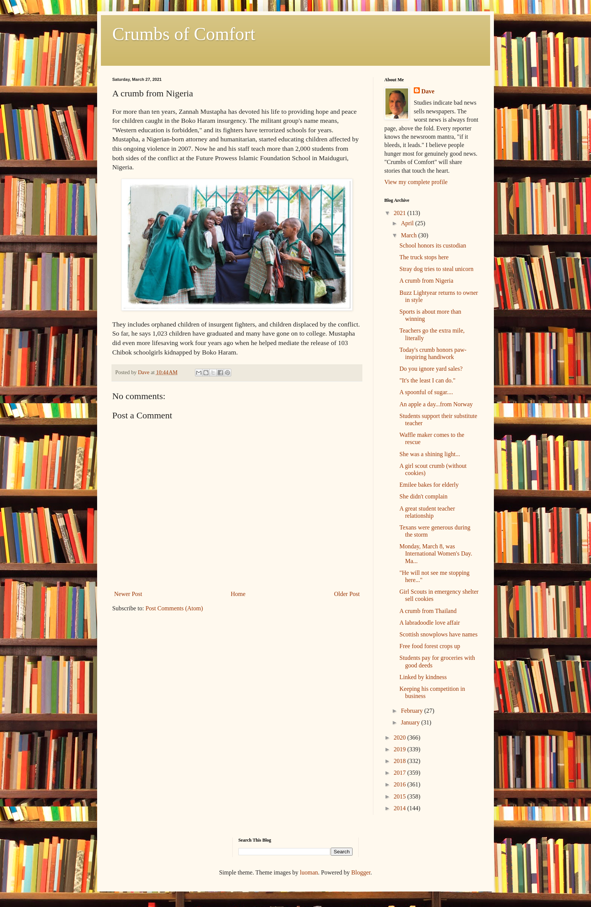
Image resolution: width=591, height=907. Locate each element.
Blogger (361, 872)
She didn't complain (423, 496)
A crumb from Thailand (427, 611)
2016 (400, 784)
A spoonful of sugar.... (426, 392)
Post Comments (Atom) (174, 608)
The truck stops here (424, 257)
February (412, 710)
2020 (400, 737)
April (408, 223)
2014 (400, 808)
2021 (400, 213)
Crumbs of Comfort (183, 34)
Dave (428, 91)
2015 (400, 796)
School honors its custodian (432, 245)
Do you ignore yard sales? (431, 368)
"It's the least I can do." (427, 380)
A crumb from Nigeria (426, 280)
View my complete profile (415, 182)
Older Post (347, 594)
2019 (400, 749)
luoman (309, 872)
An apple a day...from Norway (436, 404)
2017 (400, 772)
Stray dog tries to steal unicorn (436, 269)
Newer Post (128, 594)
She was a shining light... (429, 454)
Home (238, 594)
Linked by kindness (423, 677)
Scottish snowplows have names (438, 634)
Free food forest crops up (429, 646)
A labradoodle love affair (429, 622)
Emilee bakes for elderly (429, 484)
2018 (400, 761)
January (411, 722)
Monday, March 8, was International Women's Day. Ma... (435, 553)
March (409, 235)
